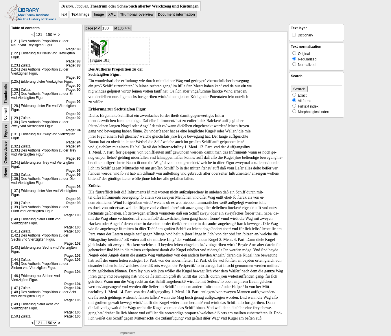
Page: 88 (73, 49)
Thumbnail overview (136, 14)
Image (99, 14)
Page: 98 (73, 187)
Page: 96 (73, 158)
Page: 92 (73, 102)
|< (95, 28)
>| (129, 28)
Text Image (80, 14)
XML (112, 14)
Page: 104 (72, 272)
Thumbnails (5, 93)
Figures (5, 130)
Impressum (127, 333)
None (5, 172)
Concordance (5, 152)
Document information (176, 14)
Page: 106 (72, 300)
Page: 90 (73, 77)
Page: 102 (72, 243)
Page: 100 (72, 215)
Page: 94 (73, 130)
